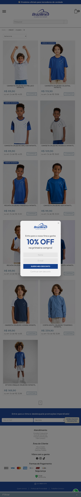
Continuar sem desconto (40, 271)
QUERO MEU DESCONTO (40, 266)
